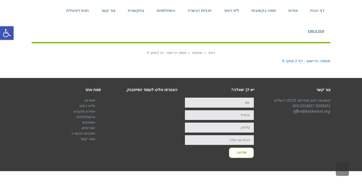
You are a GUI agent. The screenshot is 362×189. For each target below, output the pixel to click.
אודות (89, 100)
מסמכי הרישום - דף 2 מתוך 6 (306, 61)
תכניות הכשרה (82, 133)
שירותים (87, 128)
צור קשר (87, 139)
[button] (7, 33)
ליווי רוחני (86, 106)
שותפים (88, 122)
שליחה (241, 152)
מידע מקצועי (83, 111)
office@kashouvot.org (311, 111)
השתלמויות (85, 117)
